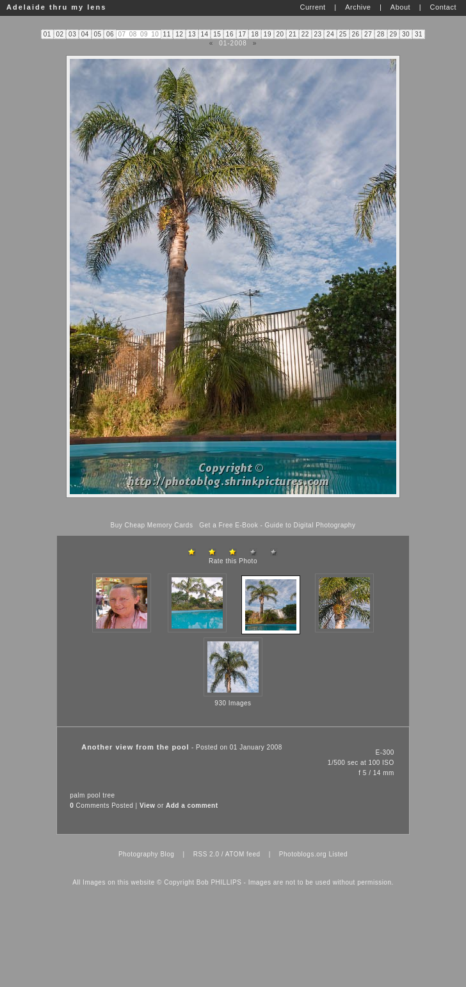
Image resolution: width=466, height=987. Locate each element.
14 (205, 34)
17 (242, 34)
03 (72, 34)
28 (381, 34)
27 (368, 34)
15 (217, 34)
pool (93, 795)
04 (85, 34)
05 (97, 34)
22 (305, 34)
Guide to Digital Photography (310, 525)
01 (47, 34)
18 (255, 34)
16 (230, 34)
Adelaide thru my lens (56, 7)
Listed (338, 854)
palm (77, 795)
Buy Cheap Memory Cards (152, 525)
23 (317, 34)
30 (406, 34)
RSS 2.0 (206, 854)
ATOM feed (243, 854)
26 (355, 34)
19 (267, 34)
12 (179, 34)
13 (192, 34)
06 (110, 34)
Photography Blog (146, 854)
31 (418, 34)
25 (343, 34)
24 (330, 34)
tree (108, 795)
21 (292, 34)
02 (59, 34)
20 (280, 34)
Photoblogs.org (302, 854)
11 (167, 34)
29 (393, 34)
